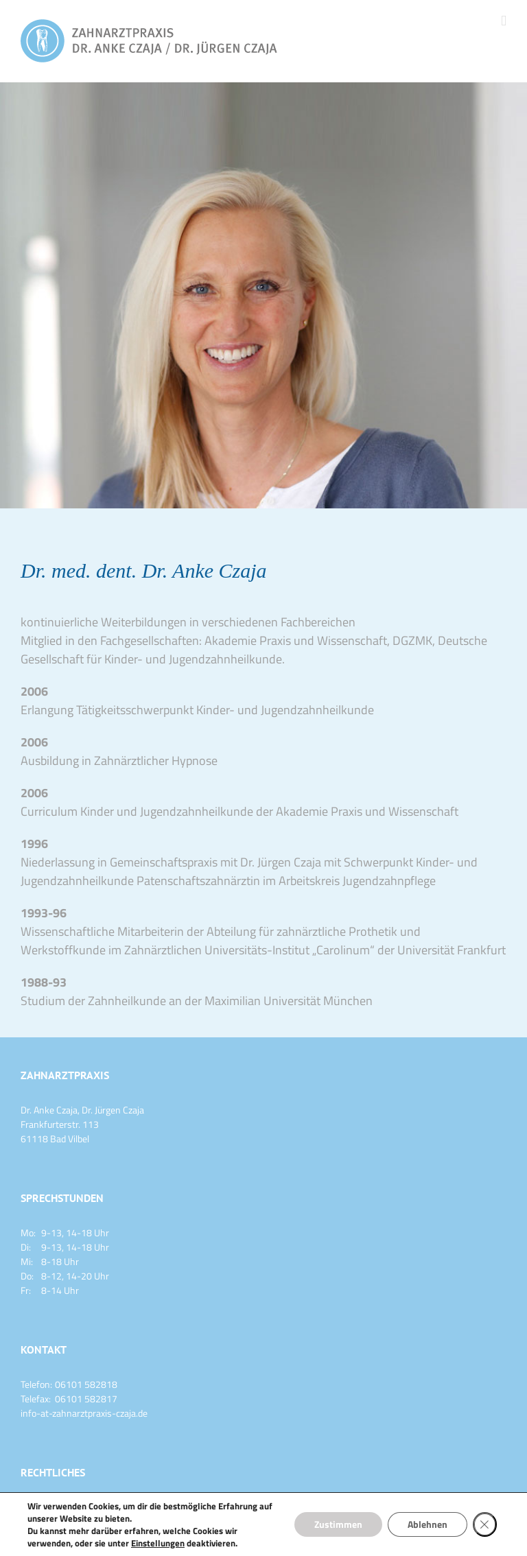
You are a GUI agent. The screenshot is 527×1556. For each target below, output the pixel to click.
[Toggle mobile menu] (503, 21)
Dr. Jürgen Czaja (280, 862)
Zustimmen (336, 1524)
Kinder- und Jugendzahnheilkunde (285, 709)
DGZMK (412, 640)
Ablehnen (426, 1524)
